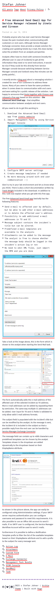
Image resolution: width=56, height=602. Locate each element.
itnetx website (26, 116)
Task (8, 571)
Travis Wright (8, 191)
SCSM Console (13, 565)
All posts (7, 9)
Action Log (12, 546)
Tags (16, 9)
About (23, 9)
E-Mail (9, 555)
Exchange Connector (16, 559)
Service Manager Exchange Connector (18, 431)
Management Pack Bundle (19, 562)
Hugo (39, 588)
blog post (22, 79)
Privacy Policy (35, 9)
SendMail (10, 568)
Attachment (12, 549)
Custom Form (12, 552)
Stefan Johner (14, 4)
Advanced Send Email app (21, 198)
